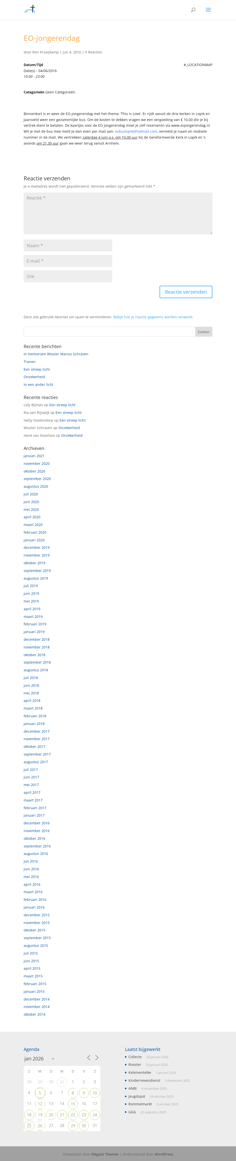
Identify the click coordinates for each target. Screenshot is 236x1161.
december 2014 (37, 999)
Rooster (134, 1064)
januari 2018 (34, 723)
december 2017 (37, 731)
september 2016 (37, 846)
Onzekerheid (34, 376)
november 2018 (37, 647)
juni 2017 (31, 777)
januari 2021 (34, 455)
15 (73, 1104)
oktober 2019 (34, 562)
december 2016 (37, 823)
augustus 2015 (36, 945)
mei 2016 (31, 876)
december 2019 (37, 547)
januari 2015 (34, 991)
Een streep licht (37, 369)
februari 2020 (35, 532)
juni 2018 (31, 685)
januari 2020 (34, 540)
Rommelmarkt (140, 1104)
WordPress (164, 1154)
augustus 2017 (36, 762)
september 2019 (37, 570)
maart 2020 (33, 524)
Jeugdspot (136, 1096)
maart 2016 (33, 891)
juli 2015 (31, 953)
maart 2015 (33, 976)
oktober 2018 (34, 654)
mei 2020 (31, 509)
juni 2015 (31, 961)
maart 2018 (33, 708)
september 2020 (37, 478)
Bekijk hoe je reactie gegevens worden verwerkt (152, 317)
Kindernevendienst (144, 1080)
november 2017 (37, 738)
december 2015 (37, 915)
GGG (132, 1112)
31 (62, 1082)
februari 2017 (35, 807)
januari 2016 (34, 907)
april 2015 (32, 968)
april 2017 (32, 792)
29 (73, 1125)
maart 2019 (33, 616)
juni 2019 (31, 593)
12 (40, 1104)
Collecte (135, 1056)
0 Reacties (93, 52)
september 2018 (37, 662)
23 (84, 1115)
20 (51, 1115)
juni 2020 (31, 501)
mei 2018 (31, 693)
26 (40, 1125)
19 (40, 1115)
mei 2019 (31, 601)
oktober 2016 (34, 838)
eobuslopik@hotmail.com (136, 131)
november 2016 (37, 830)
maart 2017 (33, 800)
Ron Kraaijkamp (45, 52)
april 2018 (32, 700)
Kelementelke (139, 1072)
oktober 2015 (34, 930)
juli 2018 (31, 677)
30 (84, 1125)
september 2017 (37, 754)
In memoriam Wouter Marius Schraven (56, 354)
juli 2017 (31, 769)
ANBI (132, 1088)
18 (29, 1115)
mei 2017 (31, 784)
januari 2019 (34, 631)
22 (73, 1115)
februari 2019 (35, 624)
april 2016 (32, 884)
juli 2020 (31, 494)
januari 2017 (34, 815)
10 (95, 1093)
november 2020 (37, 463)
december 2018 (37, 639)
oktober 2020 (34, 471)
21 (62, 1115)
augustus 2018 (36, 670)
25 (29, 1125)
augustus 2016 (36, 853)
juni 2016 (31, 869)
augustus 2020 (36, 486)
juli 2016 (31, 861)
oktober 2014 (34, 1014)
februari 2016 (35, 899)
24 (95, 1115)
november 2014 (37, 1006)
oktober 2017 (34, 746)
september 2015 (37, 937)
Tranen (30, 361)
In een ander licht (38, 384)
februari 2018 (35, 716)
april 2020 (32, 517)
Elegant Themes (104, 1154)
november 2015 (37, 922)
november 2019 (37, 555)
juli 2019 (31, 585)
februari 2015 (35, 983)
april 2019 (32, 608)
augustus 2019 (36, 578)
